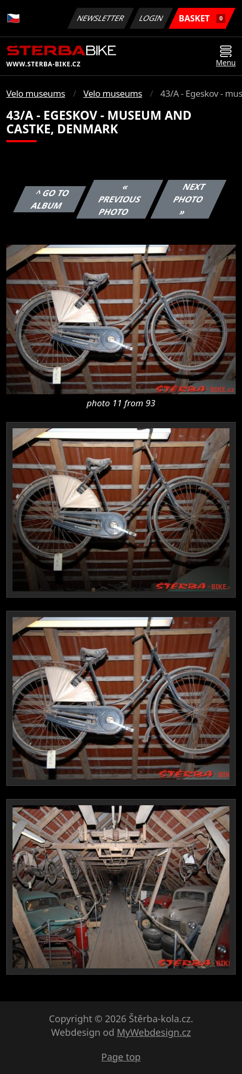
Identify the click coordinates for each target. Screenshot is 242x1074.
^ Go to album (50, 199)
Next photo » (189, 199)
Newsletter (100, 18)
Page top (121, 1056)
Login (151, 18)
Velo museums (35, 93)
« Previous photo (119, 199)
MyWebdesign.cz (154, 1032)
